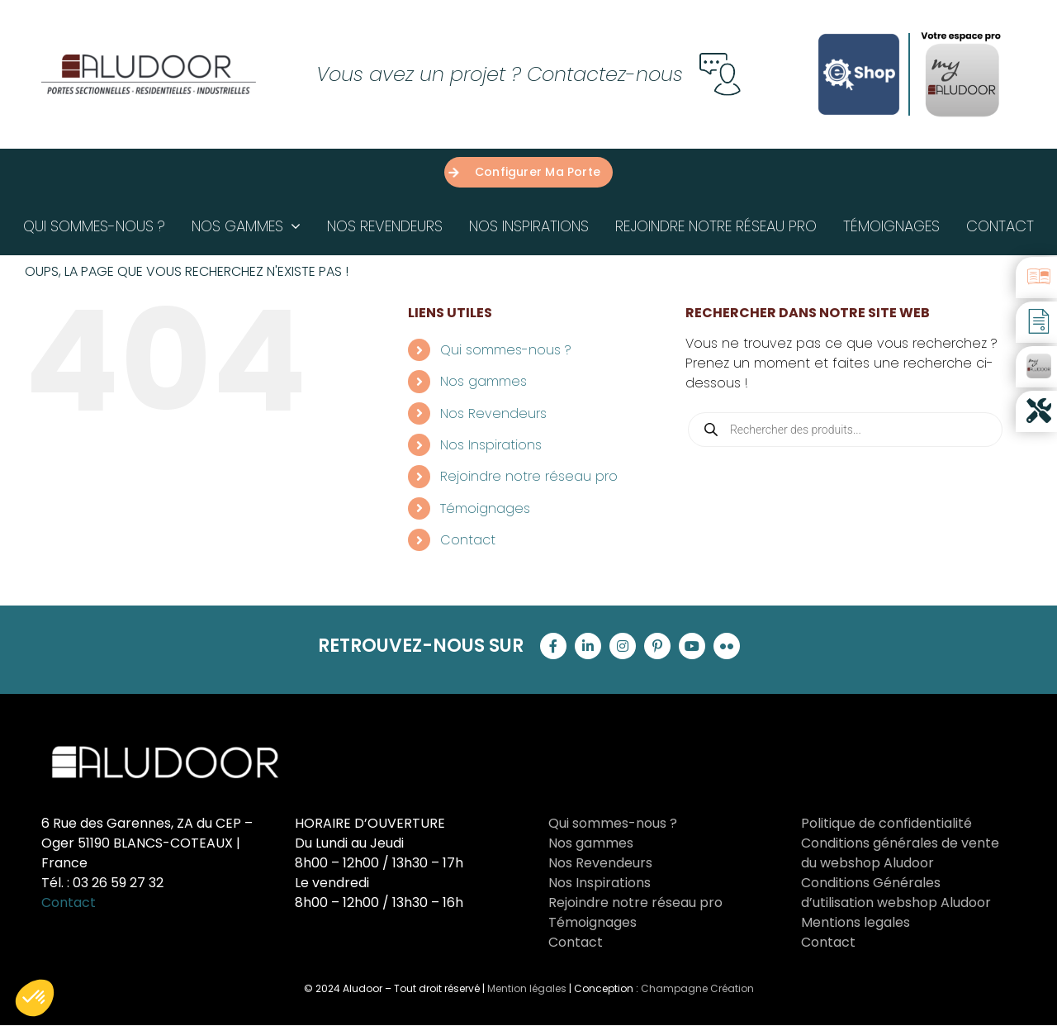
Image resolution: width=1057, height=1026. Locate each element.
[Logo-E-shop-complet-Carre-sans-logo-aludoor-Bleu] (858, 30)
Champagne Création (697, 988)
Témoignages (485, 508)
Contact (467, 539)
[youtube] (692, 646)
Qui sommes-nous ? (505, 349)
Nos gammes (483, 381)
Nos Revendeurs (493, 413)
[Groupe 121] (148, 60)
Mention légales (526, 988)
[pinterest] (657, 646)
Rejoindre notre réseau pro (529, 476)
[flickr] (726, 646)
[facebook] (553, 646)
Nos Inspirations (491, 444)
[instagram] (622, 646)
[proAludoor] (962, 35)
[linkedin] (588, 646)
